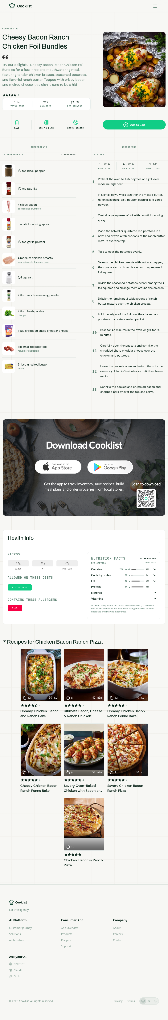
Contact (118, 940)
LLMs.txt (104, 1001)
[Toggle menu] (155, 6)
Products (66, 934)
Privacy (118, 1001)
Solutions (15, 934)
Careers (118, 934)
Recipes (66, 940)
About (117, 928)
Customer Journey (20, 928)
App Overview (69, 928)
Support (66, 946)
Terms (131, 1001)
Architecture (16, 940)
